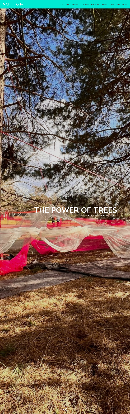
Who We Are (95, 4)
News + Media (115, 4)
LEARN (68, 4)
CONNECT (75, 4)
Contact (124, 4)
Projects (104, 4)
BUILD (62, 4)
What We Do (85, 4)
